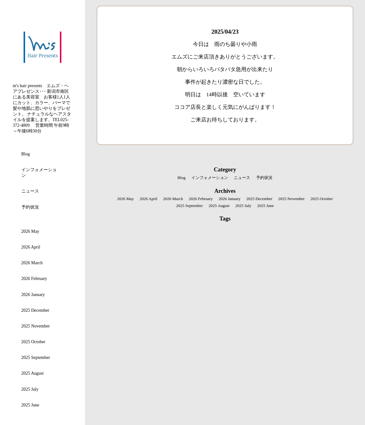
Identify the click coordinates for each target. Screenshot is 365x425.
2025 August (32, 373)
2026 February (34, 278)
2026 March (32, 262)
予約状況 (30, 207)
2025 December (35, 310)
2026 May (30, 231)
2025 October (33, 341)
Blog (25, 154)
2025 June (30, 405)
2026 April (30, 247)
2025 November (35, 326)
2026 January (33, 294)
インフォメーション (39, 172)
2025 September (35, 357)
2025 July (30, 389)
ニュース (30, 191)
